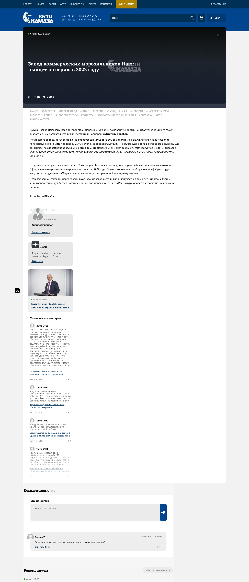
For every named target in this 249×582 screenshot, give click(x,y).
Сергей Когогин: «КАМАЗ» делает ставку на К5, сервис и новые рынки (198, 189)
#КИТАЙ (86, 111)
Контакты (106, 4)
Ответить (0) (42, 433)
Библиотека (77, 4)
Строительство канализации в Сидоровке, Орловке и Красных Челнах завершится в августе (198, 317)
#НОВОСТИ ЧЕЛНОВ (72, 115)
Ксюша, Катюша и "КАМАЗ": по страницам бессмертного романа (68, 470)
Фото (63, 4)
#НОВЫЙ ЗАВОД (70, 111)
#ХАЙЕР (35, 111)
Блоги (52, 4)
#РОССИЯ (99, 111)
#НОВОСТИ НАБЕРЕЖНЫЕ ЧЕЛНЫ (50, 119)
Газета (92, 4)
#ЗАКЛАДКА (79, 119)
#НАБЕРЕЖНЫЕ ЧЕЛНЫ (44, 115)
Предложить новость (192, 438)
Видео (40, 4)
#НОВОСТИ (138, 111)
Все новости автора (188, 115)
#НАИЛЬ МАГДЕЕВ (109, 119)
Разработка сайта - (213, 572)
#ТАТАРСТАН (119, 115)
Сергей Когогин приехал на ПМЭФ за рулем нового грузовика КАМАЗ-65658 (76, 494)
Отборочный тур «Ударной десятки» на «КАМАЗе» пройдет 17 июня (70, 506)
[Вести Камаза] (38, 18)
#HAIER (125, 111)
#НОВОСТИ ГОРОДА (98, 115)
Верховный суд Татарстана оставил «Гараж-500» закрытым (195, 289)
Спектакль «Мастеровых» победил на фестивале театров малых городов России (79, 482)
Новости (28, 4)
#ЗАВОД (113, 111)
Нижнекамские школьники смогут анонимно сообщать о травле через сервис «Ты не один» (195, 256)
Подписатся (185, 144)
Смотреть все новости (134, 456)
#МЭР (92, 119)
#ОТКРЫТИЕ (50, 111)
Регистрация (218, 4)
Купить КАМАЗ (126, 4)
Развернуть (124, 559)
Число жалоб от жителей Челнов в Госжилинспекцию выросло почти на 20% (198, 353)
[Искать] (192, 18)
